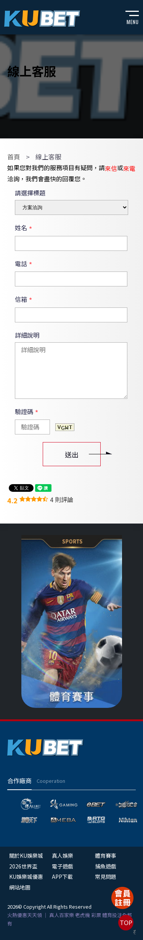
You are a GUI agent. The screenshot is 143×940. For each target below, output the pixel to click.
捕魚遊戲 (105, 866)
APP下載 (62, 876)
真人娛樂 (62, 855)
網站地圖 (20, 887)
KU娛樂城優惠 (26, 876)
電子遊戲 (62, 866)
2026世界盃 (23, 866)
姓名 (23, 228)
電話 (23, 264)
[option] (71, 621)
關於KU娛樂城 (26, 855)
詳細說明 (27, 335)
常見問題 (105, 876)
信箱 (23, 299)
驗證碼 (26, 412)
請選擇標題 (30, 192)
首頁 (13, 156)
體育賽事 (105, 855)
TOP (126, 922)
